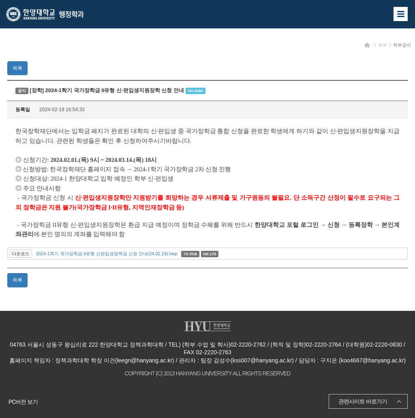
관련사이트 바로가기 (362, 401)
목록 (17, 68)
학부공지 (402, 45)
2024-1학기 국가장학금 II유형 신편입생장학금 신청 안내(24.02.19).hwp (107, 253)
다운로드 (21, 253)
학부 (382, 45)
